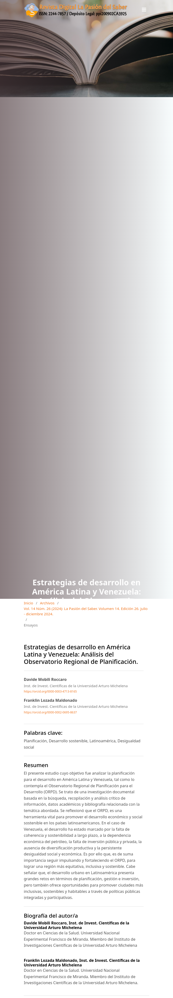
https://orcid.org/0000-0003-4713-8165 (50, 692)
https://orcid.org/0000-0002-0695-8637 (50, 712)
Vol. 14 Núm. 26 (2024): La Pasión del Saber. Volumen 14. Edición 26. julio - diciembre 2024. (85, 611)
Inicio (28, 602)
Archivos (47, 602)
